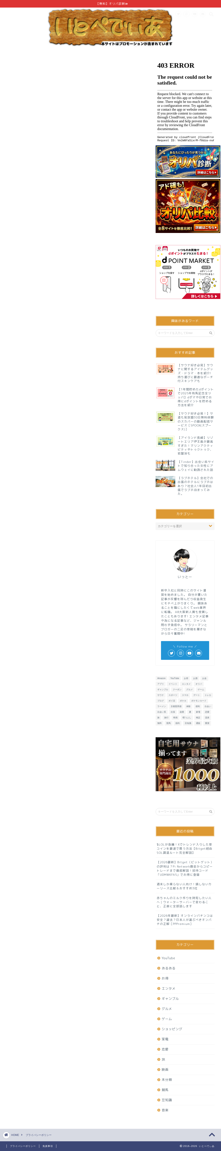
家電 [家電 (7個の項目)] (198, 712)
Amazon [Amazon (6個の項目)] (161, 678)
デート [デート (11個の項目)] (196, 695)
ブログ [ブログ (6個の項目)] (160, 701)
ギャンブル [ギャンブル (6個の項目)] (162, 689)
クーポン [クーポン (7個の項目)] (177, 689)
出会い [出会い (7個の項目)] (208, 706)
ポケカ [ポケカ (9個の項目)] (183, 701)
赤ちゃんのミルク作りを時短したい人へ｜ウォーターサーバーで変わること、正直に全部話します (184, 902)
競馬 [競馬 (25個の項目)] (168, 723)
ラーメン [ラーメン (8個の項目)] (161, 706)
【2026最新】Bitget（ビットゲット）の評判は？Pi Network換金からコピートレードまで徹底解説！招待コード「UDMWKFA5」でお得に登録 (185, 868)
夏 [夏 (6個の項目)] (190, 712)
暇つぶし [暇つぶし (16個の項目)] (187, 717)
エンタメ (168, 988)
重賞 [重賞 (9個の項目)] (207, 723)
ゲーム (167, 1019)
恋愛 (165, 1049)
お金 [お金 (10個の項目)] (204, 678)
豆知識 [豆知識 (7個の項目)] (188, 723)
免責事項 (48, 1146)
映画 (165, 1069)
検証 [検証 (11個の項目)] (198, 717)
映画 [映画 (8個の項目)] (175, 717)
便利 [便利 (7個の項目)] (198, 706)
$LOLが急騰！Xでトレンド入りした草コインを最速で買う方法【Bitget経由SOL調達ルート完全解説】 (184, 848)
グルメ (167, 1008)
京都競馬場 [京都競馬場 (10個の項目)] (176, 706)
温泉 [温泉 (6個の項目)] (207, 717)
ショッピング (172, 1029)
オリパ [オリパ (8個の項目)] (199, 684)
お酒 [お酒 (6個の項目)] (195, 678)
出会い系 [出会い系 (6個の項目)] (161, 712)
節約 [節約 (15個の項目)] (177, 723)
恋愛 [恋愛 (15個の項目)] (207, 712)
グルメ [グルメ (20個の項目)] (189, 689)
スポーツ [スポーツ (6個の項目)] (173, 695)
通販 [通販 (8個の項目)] (198, 723)
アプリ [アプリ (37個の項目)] (160, 684)
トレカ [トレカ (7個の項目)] (208, 695)
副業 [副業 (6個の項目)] (182, 712)
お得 (165, 978)
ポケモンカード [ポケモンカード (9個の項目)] (198, 701)
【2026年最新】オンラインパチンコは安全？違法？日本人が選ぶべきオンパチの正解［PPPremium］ (185, 920)
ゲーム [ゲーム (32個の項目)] (201, 689)
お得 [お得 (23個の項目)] (186, 678)
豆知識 (167, 1100)
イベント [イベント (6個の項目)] (173, 684)
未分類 (167, 1079)
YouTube (168, 958)
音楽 (165, 1110)
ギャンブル (170, 998)
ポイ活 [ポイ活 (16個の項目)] (172, 701)
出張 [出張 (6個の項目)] (173, 712)
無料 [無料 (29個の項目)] (159, 723)
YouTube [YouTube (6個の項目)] (174, 678)
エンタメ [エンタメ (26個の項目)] (186, 684)
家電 (165, 1039)
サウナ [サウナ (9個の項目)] (160, 695)
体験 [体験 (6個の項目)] (188, 706)
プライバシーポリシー (23, 1146)
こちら (95, 152)
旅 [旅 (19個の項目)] (158, 717)
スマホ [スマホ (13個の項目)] (185, 695)
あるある (168, 968)
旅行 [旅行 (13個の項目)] (166, 717)
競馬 (165, 1090)
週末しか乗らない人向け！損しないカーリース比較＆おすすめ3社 (184, 886)
